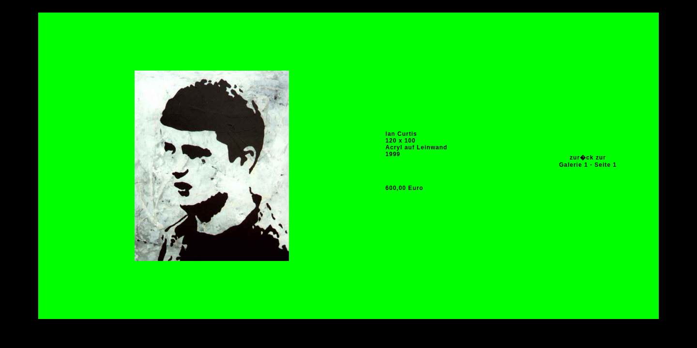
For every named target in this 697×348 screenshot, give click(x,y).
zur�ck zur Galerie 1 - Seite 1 (588, 161)
